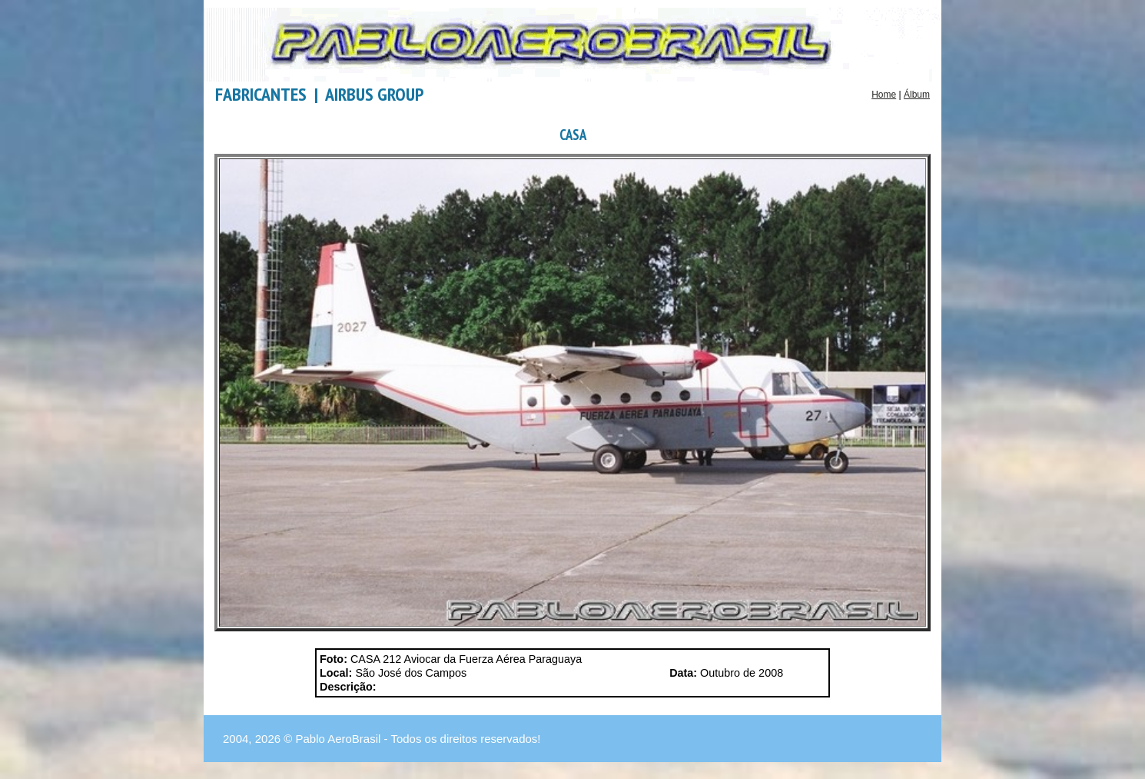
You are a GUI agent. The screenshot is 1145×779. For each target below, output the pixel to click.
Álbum (917, 94)
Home (883, 94)
